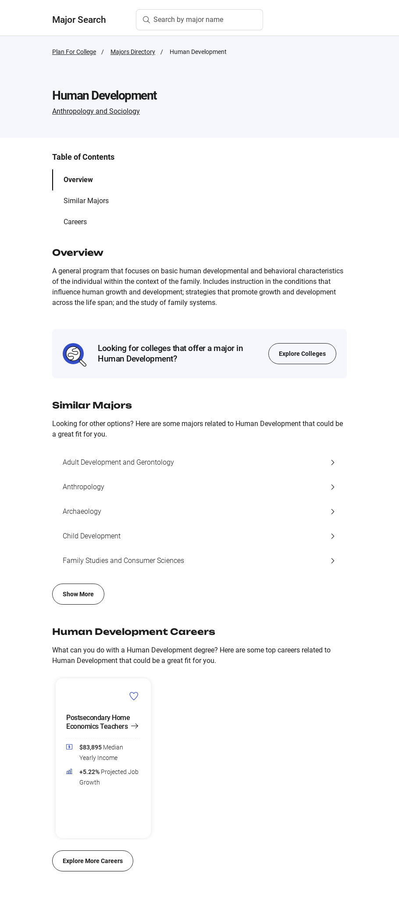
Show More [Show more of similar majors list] (78, 594)
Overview (78, 180)
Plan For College (74, 51)
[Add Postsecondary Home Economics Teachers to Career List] (134, 696)
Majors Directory (132, 51)
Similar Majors (86, 201)
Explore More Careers (93, 860)
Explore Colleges (302, 353)
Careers (75, 222)
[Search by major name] (199, 19)
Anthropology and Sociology (96, 111)
